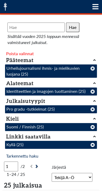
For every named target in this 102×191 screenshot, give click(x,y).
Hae (72, 27)
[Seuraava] (37, 166)
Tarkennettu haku (22, 155)
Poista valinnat (20, 53)
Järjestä (59, 167)
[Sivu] (11, 166)
